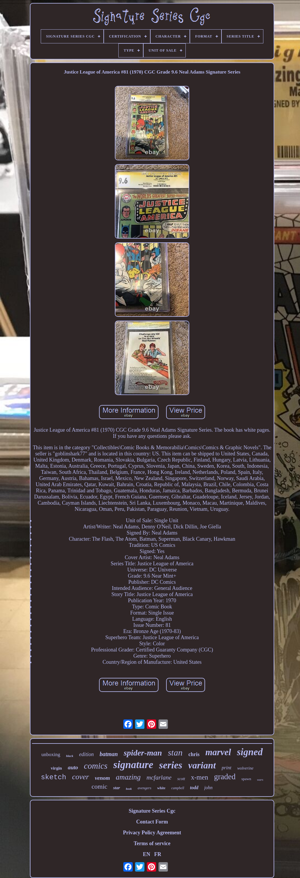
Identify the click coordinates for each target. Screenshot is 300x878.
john (208, 787)
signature (133, 764)
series (170, 765)
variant (202, 765)
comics (96, 765)
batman (109, 754)
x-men (199, 777)
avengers (144, 788)
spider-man (143, 752)
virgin (56, 768)
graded (224, 776)
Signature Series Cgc (152, 811)
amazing (128, 777)
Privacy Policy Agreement (152, 833)
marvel (218, 752)
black (69, 756)
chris (194, 754)
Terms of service (152, 843)
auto (73, 767)
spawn (246, 779)
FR (157, 854)
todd (194, 787)
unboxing (50, 754)
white (161, 788)
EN (146, 854)
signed (250, 752)
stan (175, 752)
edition (86, 754)
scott (181, 779)
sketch (53, 777)
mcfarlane (158, 777)
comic (100, 786)
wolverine (245, 768)
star (116, 787)
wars (260, 779)
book (129, 788)
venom (102, 778)
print (226, 767)
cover (80, 776)
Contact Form (152, 822)
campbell (177, 788)
